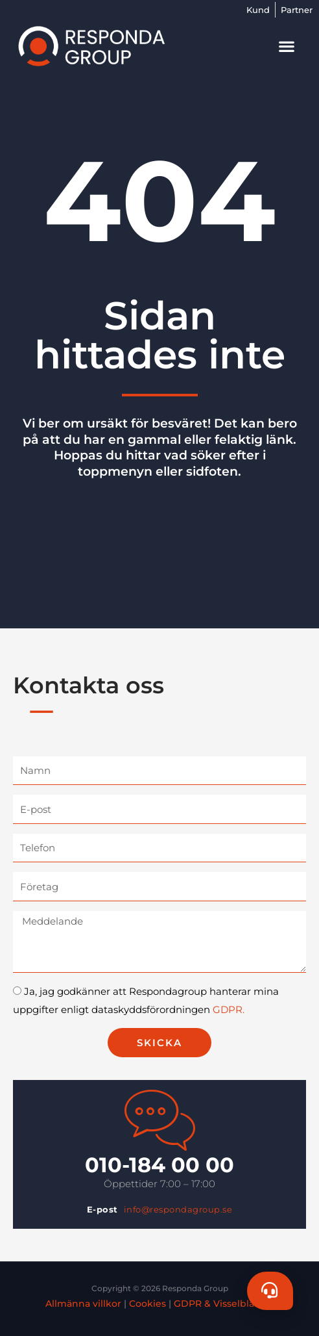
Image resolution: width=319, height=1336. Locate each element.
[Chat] (270, 1291)
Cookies (147, 1303)
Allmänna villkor (83, 1303)
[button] (287, 45)
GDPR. (228, 1009)
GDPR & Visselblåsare (224, 1303)
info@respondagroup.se (178, 1209)
